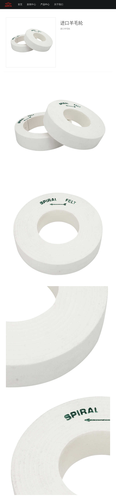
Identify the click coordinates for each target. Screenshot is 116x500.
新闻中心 (31, 4)
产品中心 (45, 4)
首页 (20, 4)
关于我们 (58, 4)
